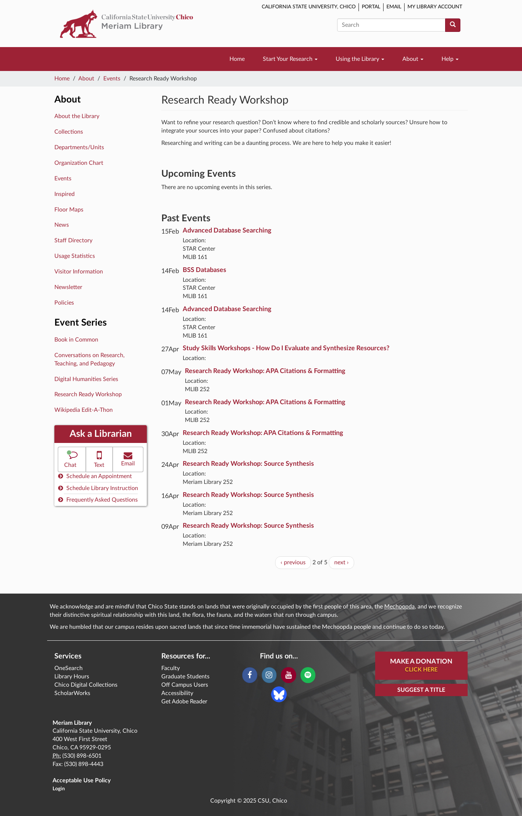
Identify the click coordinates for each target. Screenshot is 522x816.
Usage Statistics (74, 256)
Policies (64, 303)
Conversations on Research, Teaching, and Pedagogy (89, 359)
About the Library (76, 116)
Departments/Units (79, 147)
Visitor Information (78, 272)
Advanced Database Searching (227, 230)
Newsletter (68, 287)
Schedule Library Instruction (98, 488)
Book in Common (76, 340)
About (412, 59)
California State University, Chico (309, 6)
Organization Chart (78, 163)
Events (111, 78)
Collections (68, 132)
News (61, 225)
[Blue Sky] (279, 694)
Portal (371, 6)
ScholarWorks (72, 693)
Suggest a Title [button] (421, 690)
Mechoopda (399, 607)
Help (450, 59)
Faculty (170, 668)
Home (237, 59)
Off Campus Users (184, 685)
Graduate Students (185, 676)
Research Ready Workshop (88, 394)
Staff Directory (73, 240)
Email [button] (127, 458)
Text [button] (99, 458)
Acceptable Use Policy (82, 780)
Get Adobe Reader (184, 701)
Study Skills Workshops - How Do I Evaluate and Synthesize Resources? (286, 348)
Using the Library (360, 59)
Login (59, 788)
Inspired (64, 194)
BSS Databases (204, 270)
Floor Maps (68, 210)
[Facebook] (249, 675)
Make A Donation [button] (421, 666)
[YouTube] (288, 675)
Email (393, 6)
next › (341, 562)
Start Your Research (290, 59)
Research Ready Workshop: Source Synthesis (248, 464)
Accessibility (177, 693)
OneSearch (68, 668)
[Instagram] (269, 675)
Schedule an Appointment (95, 476)
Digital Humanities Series (86, 379)
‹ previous (293, 562)
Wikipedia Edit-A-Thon (83, 410)
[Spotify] (308, 675)
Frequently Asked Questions (98, 500)
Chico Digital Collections (85, 685)
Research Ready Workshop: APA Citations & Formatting (265, 371)
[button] (72, 459)
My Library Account (434, 6)
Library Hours (71, 676)
